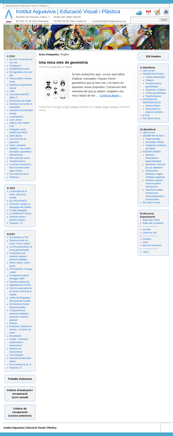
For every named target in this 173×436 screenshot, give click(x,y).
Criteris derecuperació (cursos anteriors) (19, 412)
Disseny (13, 323)
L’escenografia (16, 355)
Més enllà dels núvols (20, 158)
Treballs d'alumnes (20, 378)
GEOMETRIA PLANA (20, 69)
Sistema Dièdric (152, 105)
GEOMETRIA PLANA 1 (154, 74)
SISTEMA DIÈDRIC (152, 151)
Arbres (106, 107)
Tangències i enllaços (155, 90)
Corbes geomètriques (155, 93)
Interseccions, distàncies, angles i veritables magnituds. (155, 174)
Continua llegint (111, 95)
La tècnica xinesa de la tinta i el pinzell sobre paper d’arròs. (20, 167)
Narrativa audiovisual (19, 282)
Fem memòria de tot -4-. (21, 364)
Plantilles (147, 239)
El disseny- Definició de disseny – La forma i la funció (21, 329)
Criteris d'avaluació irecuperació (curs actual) (20, 394)
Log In (146, 252)
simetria (113, 107)
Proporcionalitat (152, 139)
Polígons (149, 80)
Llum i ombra (16, 120)
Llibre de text (149, 70)
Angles (98, 107)
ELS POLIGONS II (18, 201)
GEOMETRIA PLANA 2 (154, 136)
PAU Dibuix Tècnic (151, 118)
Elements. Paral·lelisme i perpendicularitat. (153, 158)
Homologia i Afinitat (154, 142)
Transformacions (17, 161)
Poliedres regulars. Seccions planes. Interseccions (154, 183)
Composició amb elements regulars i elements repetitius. (19, 256)
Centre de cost (150, 232)
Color (12, 91)
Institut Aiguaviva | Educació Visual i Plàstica (68, 11)
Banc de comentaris (152, 245)
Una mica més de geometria (63, 62)
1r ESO (57, 107)
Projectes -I (15, 177)
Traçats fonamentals (155, 77)
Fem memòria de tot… (20, 174)
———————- (150, 226)
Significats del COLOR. (20, 285)
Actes (145, 242)
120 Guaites (153, 56)
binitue (69, 67)
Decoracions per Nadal (20, 101)
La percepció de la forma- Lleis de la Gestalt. (18, 194)
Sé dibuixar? (15, 66)
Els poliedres (16, 336)
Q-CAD (146, 115)
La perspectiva (16, 116)
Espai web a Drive (151, 220)
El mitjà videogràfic (18, 210)
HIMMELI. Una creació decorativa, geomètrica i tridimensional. (21, 151)
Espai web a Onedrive (153, 223)
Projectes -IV (16, 368)
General (74, 107)
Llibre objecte (16, 136)
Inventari (147, 229)
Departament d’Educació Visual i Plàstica (26, 5)
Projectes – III (16, 223)
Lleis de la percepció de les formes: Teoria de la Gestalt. (21, 291)
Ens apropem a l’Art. (19, 237)
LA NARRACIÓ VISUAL (21, 213)
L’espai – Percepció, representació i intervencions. (19, 342)
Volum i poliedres (18, 145)
